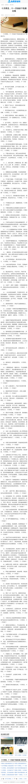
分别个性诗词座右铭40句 (21, 768)
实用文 (7, 4)
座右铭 (11, 4)
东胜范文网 (12, 782)
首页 (2, 4)
